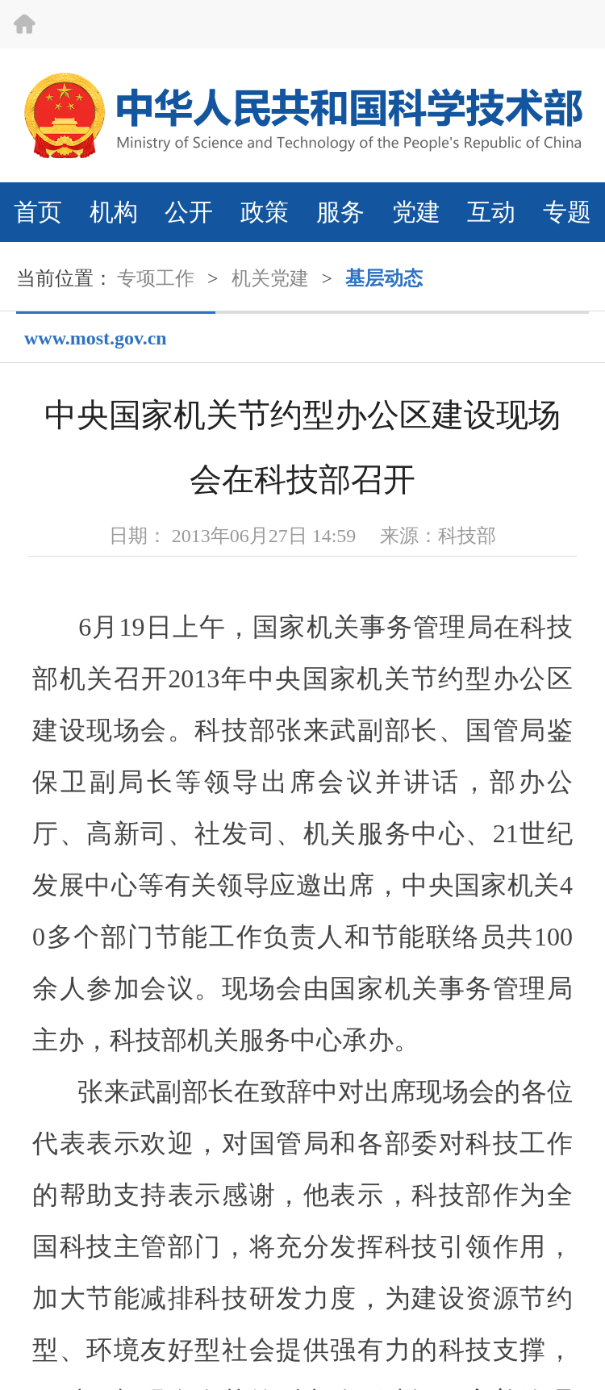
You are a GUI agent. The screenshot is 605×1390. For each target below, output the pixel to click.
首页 (38, 211)
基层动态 (384, 278)
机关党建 (270, 278)
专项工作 (155, 278)
